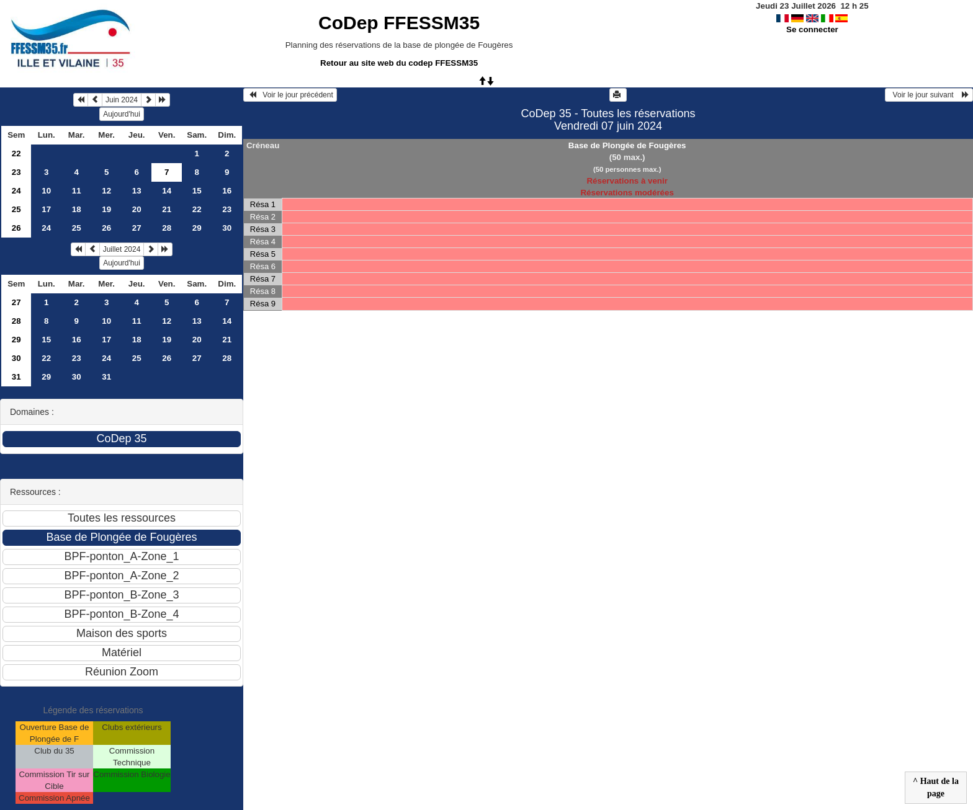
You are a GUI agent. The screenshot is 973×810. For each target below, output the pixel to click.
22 (16, 153)
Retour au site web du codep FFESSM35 (399, 63)
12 (106, 190)
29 (197, 228)
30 (226, 228)
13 (136, 190)
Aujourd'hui (121, 114)
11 (76, 190)
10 (46, 190)
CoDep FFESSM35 (399, 22)
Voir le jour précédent (290, 95)
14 (166, 190)
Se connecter (812, 29)
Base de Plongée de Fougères (627, 145)
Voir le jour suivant (929, 95)
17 (46, 209)
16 (226, 190)
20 (136, 209)
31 (16, 376)
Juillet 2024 (122, 249)
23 (16, 172)
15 (197, 190)
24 (16, 190)
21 (166, 209)
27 (136, 228)
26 (16, 228)
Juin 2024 (121, 100)
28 (166, 228)
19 (106, 209)
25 (16, 209)
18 (76, 209)
